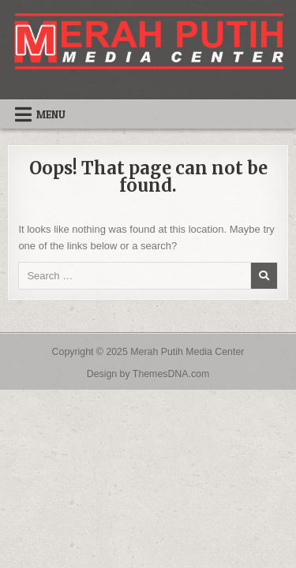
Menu (51, 114)
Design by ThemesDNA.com (148, 373)
